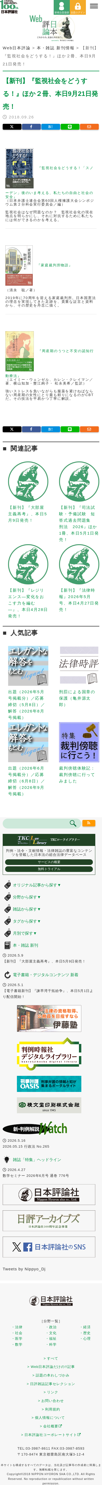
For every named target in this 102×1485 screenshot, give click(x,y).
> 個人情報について (48, 1418)
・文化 (51, 1333)
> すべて (51, 1358)
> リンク (51, 1392)
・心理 (85, 1339)
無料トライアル (49, 869)
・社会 (17, 1333)
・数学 (17, 1344)
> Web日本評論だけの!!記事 (51, 1367)
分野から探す (27, 897)
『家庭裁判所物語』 (55, 265)
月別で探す (25, 933)
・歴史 (85, 1333)
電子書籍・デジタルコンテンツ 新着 (45, 974)
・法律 (17, 1327)
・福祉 (51, 1339)
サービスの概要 (49, 862)
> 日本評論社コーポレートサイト (51, 1435)
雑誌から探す (27, 909)
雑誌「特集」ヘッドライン (37, 1159)
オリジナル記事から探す (37, 885)
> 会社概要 (51, 1426)
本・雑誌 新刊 (25, 945)
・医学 (17, 1339)
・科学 (51, 1344)
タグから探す (27, 921)
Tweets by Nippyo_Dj (24, 1269)
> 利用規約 (51, 1409)
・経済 (85, 1327)
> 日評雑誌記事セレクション (51, 1384)
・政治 (51, 1327)
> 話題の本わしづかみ (51, 1375)
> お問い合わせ (51, 1401)
